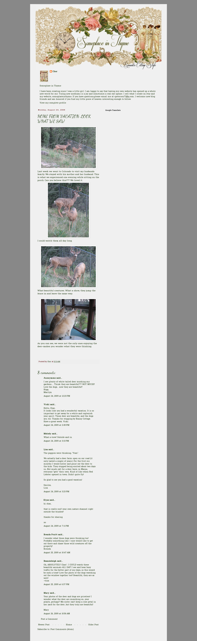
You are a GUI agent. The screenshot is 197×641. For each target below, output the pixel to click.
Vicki (46, 404)
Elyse (46, 500)
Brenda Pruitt (50, 534)
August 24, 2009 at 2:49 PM (56, 425)
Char (55, 71)
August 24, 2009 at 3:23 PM (56, 491)
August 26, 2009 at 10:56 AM (57, 613)
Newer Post (44, 624)
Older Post (93, 624)
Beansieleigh (50, 561)
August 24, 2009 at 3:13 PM (56, 441)
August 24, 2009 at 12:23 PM (57, 396)
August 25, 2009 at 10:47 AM (57, 552)
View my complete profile (53, 103)
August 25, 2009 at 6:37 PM (56, 584)
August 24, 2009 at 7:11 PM (56, 526)
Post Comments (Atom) (62, 629)
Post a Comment (49, 619)
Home (69, 624)
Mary (46, 593)
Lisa (46, 449)
